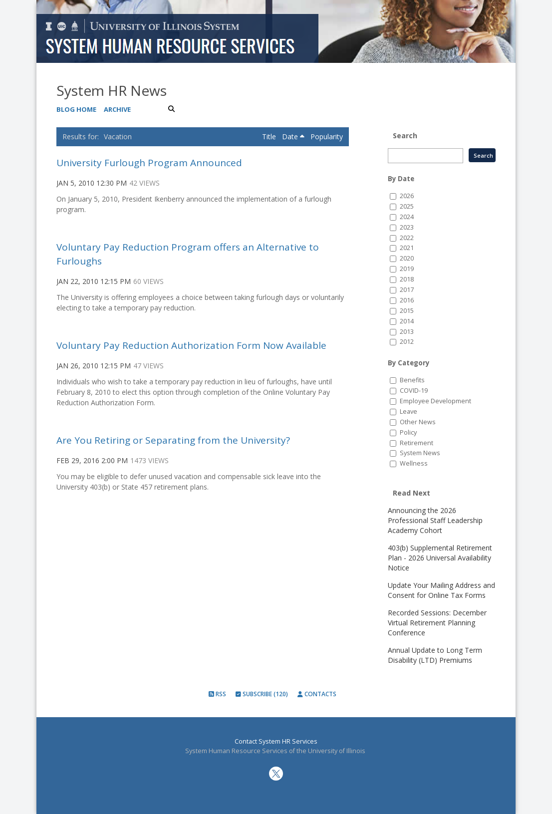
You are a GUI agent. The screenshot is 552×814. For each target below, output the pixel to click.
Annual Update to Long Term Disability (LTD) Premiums (435, 655)
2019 (407, 269)
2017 (407, 289)
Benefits (412, 380)
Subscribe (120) (262, 694)
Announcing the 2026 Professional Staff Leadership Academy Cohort (435, 520)
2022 (407, 238)
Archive (117, 109)
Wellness (414, 463)
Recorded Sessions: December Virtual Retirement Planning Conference (437, 622)
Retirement (416, 443)
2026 (407, 196)
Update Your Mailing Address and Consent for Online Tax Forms (441, 590)
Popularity (326, 136)
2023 (407, 227)
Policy (408, 432)
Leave (408, 411)
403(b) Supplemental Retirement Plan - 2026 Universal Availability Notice (440, 557)
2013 (407, 331)
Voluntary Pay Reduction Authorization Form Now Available (191, 345)
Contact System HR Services (276, 741)
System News (420, 453)
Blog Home (76, 109)
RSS (217, 694)
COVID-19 (414, 390)
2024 (407, 217)
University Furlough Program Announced (149, 162)
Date (293, 136)
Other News (418, 422)
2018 (407, 279)
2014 (407, 321)
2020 (407, 258)
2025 (407, 206)
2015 (407, 310)
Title (270, 136)
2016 (407, 300)
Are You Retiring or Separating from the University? (173, 440)
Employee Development (435, 401)
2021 (407, 248)
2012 (407, 341)
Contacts (316, 694)
